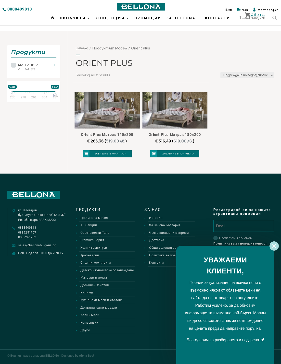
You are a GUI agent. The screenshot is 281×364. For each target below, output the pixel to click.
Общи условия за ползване (170, 247)
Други (85, 330)
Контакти (217, 24)
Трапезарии (89, 255)
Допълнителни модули (98, 307)
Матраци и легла (28, 67)
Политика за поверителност (171, 255)
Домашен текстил (94, 285)
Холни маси (90, 315)
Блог (229, 9)
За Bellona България (164, 225)
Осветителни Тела (94, 233)
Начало (82, 48)
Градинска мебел (94, 218)
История (155, 218)
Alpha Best (86, 355)
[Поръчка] (247, 75)
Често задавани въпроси (169, 233)
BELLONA (52, 355)
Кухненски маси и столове (101, 300)
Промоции (147, 24)
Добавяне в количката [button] (111, 154)
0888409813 (19, 9)
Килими (86, 292)
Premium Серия (92, 240)
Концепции (110, 24)
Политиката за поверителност (240, 243)
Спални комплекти (95, 262)
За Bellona (180, 24)
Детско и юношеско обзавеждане (107, 270)
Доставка (156, 240)
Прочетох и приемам (240, 240)
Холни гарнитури (93, 247)
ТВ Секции (88, 225)
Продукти (73, 24)
